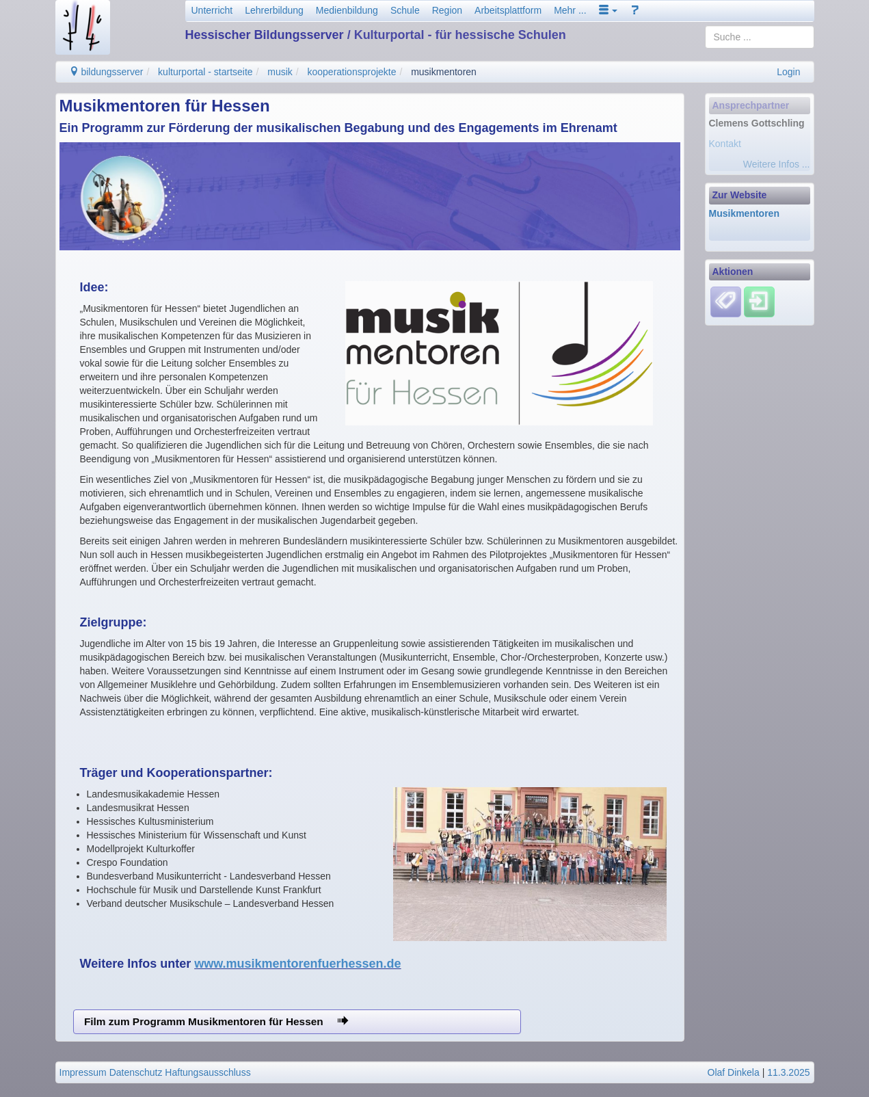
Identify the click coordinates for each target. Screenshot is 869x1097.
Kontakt (725, 143)
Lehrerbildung (274, 10)
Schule (405, 10)
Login (788, 71)
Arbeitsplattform (508, 10)
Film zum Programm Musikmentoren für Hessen (216, 1021)
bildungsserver (106, 71)
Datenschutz (136, 1072)
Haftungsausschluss (207, 1072)
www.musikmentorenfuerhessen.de (297, 963)
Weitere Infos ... (776, 164)
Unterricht (212, 10)
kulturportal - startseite (205, 71)
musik (280, 71)
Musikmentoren (744, 213)
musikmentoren (444, 71)
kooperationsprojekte (352, 71)
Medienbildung (347, 10)
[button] (608, 10)
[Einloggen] (759, 300)
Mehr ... (570, 10)
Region (447, 10)
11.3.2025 (788, 1072)
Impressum (83, 1072)
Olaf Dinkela (734, 1072)
